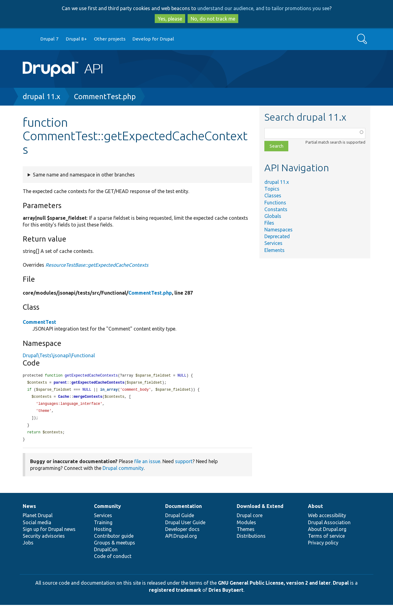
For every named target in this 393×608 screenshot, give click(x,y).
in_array (109, 390)
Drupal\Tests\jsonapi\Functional (59, 355)
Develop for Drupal (153, 38)
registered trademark (175, 593)
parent (60, 383)
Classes (272, 195)
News (29, 509)
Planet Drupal (38, 518)
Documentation (183, 509)
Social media (37, 525)
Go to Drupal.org (28, 39)
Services (273, 243)
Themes (246, 532)
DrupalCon (106, 552)
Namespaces (278, 229)
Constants (275, 209)
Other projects (110, 38)
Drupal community (123, 471)
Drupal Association (329, 525)
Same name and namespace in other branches (84, 174)
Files (269, 223)
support (184, 464)
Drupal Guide (179, 518)
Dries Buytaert (225, 593)
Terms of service (326, 539)
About (315, 509)
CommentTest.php (105, 96)
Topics (271, 189)
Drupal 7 (49, 38)
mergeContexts (88, 398)
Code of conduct (112, 559)
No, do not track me (213, 18)
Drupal (341, 586)
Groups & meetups (114, 545)
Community (107, 509)
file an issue (147, 464)
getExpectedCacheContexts (97, 383)
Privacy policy (323, 545)
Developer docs (182, 532)
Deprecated (277, 236)
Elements (274, 250)
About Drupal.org (327, 532)
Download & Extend (260, 509)
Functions (275, 202)
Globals (272, 216)
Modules (246, 525)
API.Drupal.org (181, 539)
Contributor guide (114, 539)
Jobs (28, 545)
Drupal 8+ (76, 38)
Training (103, 525)
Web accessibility (327, 518)
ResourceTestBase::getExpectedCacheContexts (96, 265)
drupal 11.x (41, 96)
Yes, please (170, 18)
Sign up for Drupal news (49, 532)
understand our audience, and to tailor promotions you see (263, 8)
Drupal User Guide (185, 525)
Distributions (251, 539)
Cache (63, 398)
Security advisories (44, 539)
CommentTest (39, 322)
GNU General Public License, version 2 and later (274, 586)
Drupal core (250, 518)
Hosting (102, 532)
